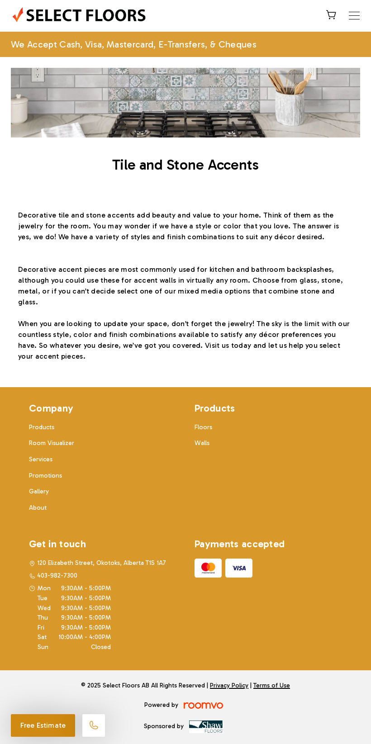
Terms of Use (271, 685)
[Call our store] (93, 725)
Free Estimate (43, 725)
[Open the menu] (354, 16)
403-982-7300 (57, 575)
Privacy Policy (229, 685)
